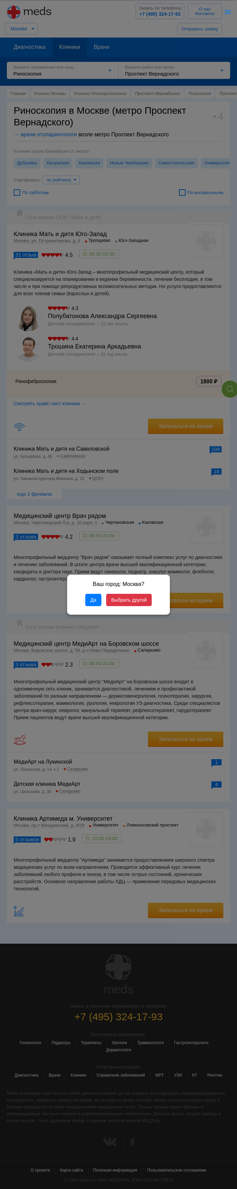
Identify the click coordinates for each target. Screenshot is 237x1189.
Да (93, 600)
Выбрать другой (129, 600)
